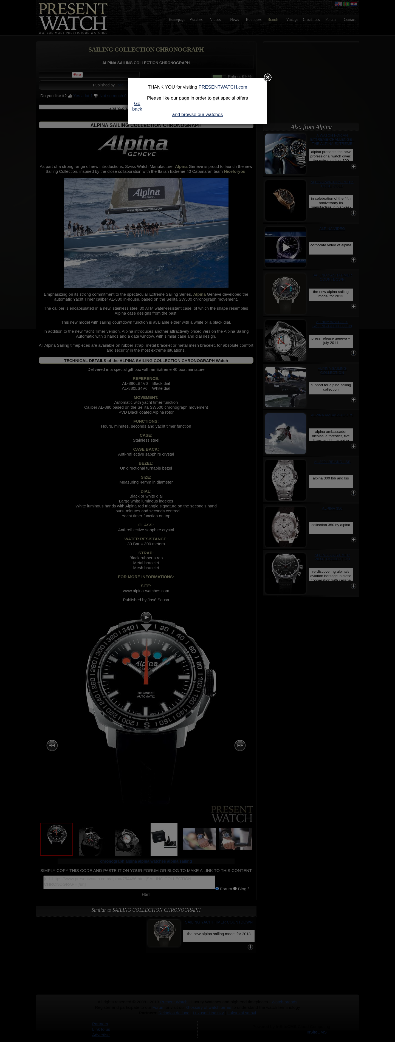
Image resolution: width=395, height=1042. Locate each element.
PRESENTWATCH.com (223, 87)
